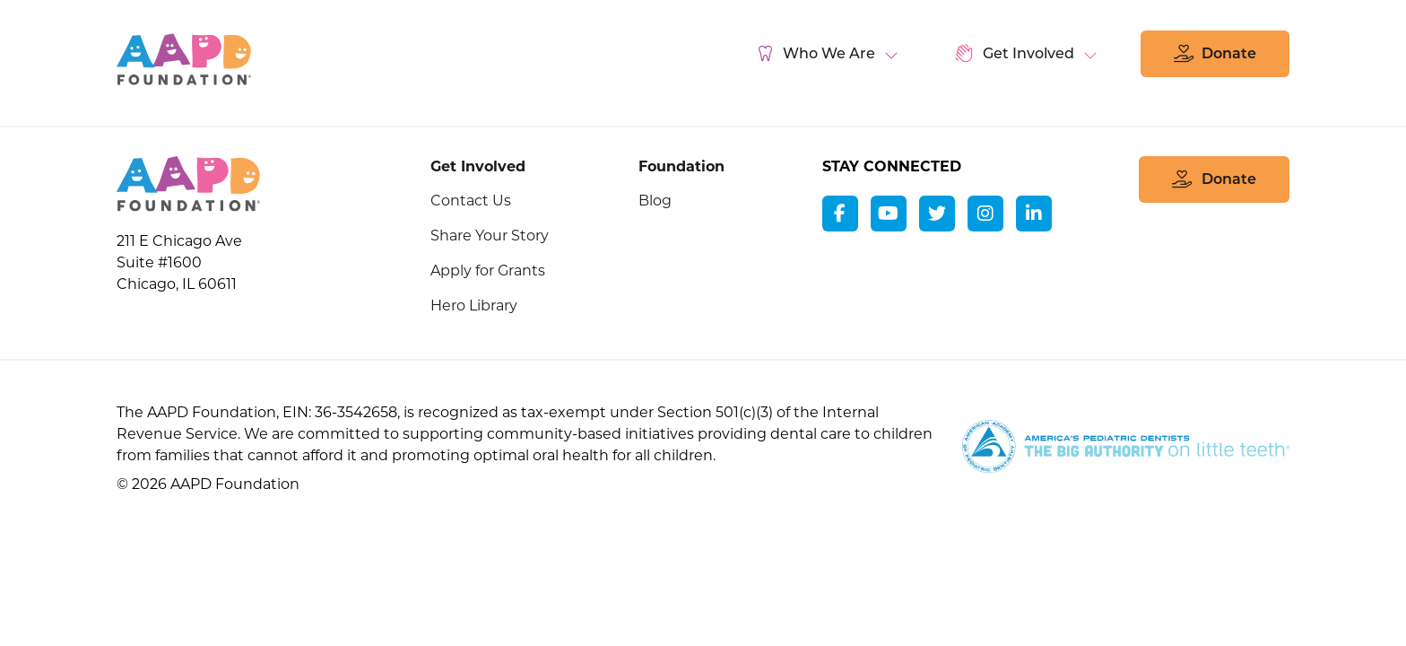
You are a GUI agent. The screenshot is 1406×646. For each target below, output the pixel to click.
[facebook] (840, 213)
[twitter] (937, 213)
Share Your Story (489, 235)
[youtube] (889, 213)
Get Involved (477, 166)
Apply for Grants (487, 270)
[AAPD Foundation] (188, 186)
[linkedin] (1034, 213)
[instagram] (985, 213)
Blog (655, 200)
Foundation (681, 166)
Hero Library (473, 305)
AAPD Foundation (184, 59)
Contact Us (470, 200)
